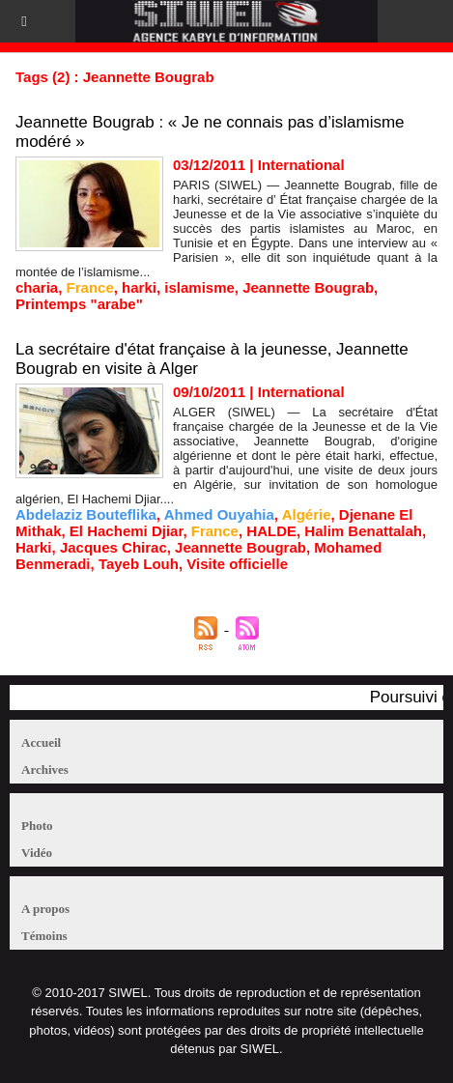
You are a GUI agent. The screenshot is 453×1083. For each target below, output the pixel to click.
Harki (33, 547)
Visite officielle (237, 564)
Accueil (41, 742)
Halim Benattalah (363, 531)
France (90, 287)
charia (36, 287)
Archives (45, 769)
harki (139, 287)
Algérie (306, 514)
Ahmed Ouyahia (219, 514)
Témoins (44, 935)
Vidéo (36, 852)
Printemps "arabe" (79, 304)
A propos (45, 908)
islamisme (199, 287)
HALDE (271, 531)
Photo (37, 825)
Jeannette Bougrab (308, 287)
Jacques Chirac (113, 547)
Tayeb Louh (139, 564)
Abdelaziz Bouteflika (85, 514)
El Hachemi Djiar (127, 531)
